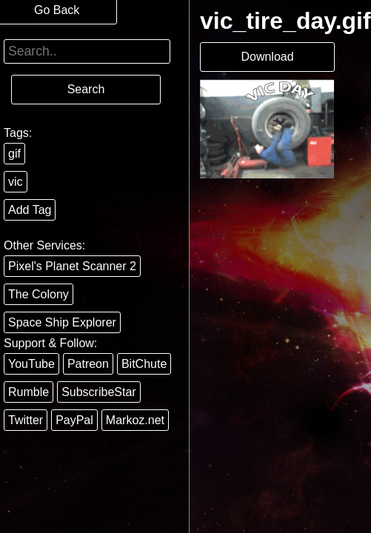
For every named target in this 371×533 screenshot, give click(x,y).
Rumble (28, 392)
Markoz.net (135, 420)
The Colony (38, 294)
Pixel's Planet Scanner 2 (72, 266)
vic (15, 181)
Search (86, 89)
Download (267, 56)
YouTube (31, 364)
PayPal (74, 420)
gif (14, 153)
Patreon (88, 364)
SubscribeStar (98, 392)
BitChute (144, 364)
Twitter (25, 420)
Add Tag (29, 210)
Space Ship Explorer (62, 322)
